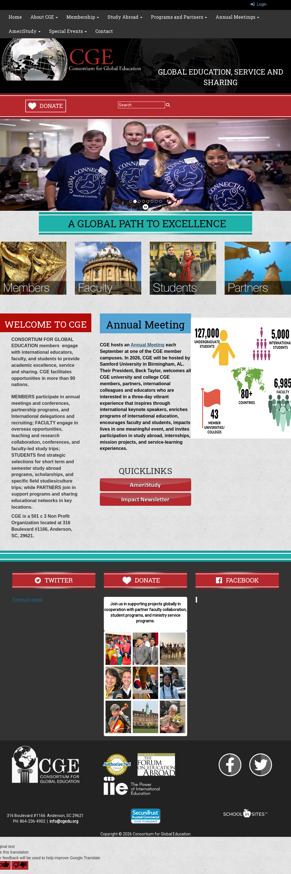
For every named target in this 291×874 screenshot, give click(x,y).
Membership (82, 17)
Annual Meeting (148, 344)
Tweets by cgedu (27, 599)
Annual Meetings (237, 17)
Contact (104, 31)
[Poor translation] (20, 865)
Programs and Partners (179, 17)
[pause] (145, 207)
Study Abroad (124, 17)
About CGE (44, 17)
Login (258, 4)
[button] (22, 165)
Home (15, 17)
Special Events (68, 31)
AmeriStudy (25, 31)
